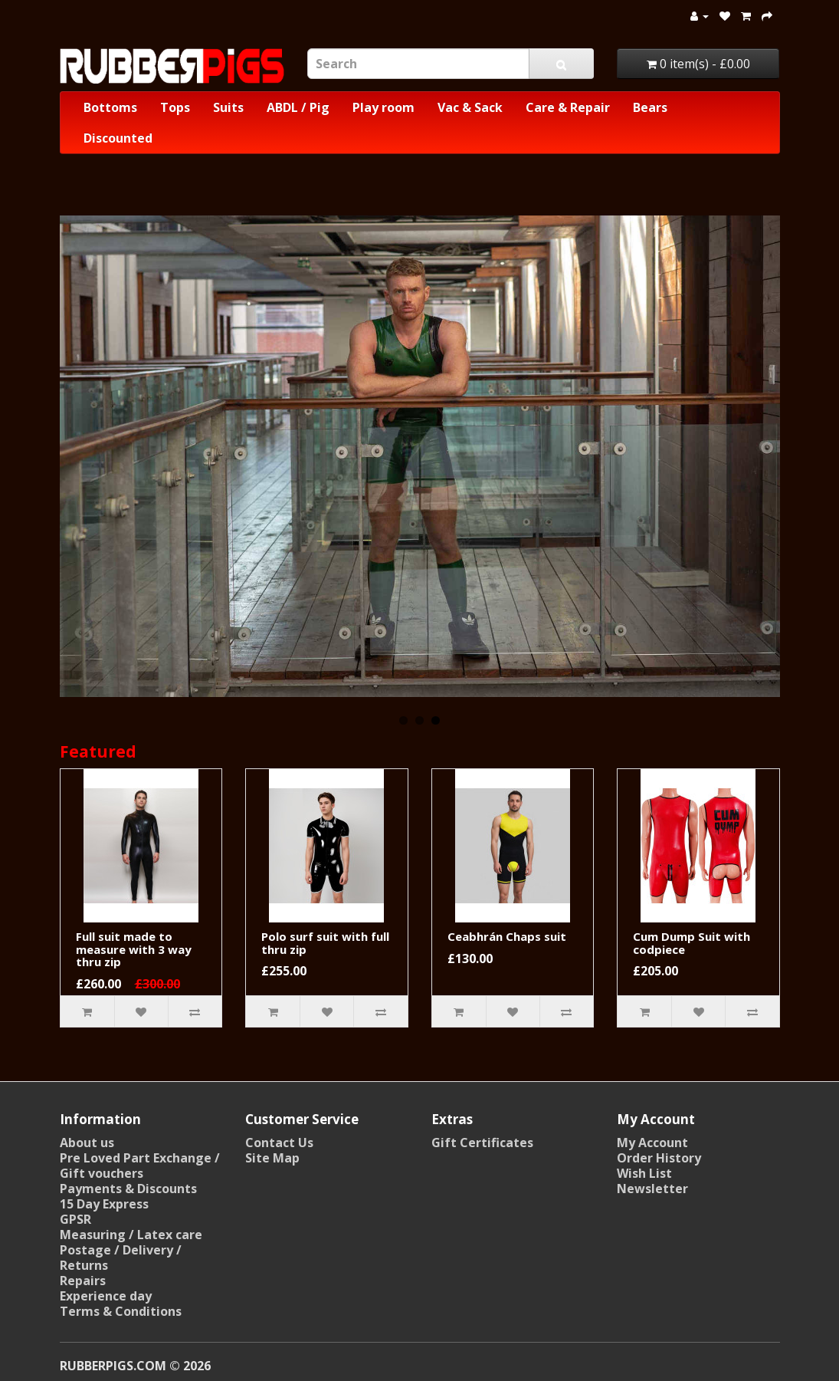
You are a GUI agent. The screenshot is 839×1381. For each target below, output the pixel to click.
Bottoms (110, 107)
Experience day (106, 1295)
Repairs (83, 1280)
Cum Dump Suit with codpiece (691, 943)
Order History (659, 1157)
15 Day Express (104, 1203)
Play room (383, 107)
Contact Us (279, 1142)
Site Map (272, 1157)
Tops (175, 107)
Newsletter (652, 1188)
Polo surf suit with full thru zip (325, 943)
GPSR (75, 1219)
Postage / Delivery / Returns (121, 1257)
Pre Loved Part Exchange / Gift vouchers (140, 1165)
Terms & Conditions (121, 1311)
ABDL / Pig (298, 107)
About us (87, 1142)
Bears (650, 107)
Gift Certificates (482, 1142)
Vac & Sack (470, 107)
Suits (228, 107)
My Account (652, 1142)
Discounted (118, 138)
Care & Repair (568, 107)
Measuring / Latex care (131, 1234)
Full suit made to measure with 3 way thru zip (134, 949)
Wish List (644, 1173)
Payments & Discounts (128, 1188)
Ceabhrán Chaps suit (506, 936)
